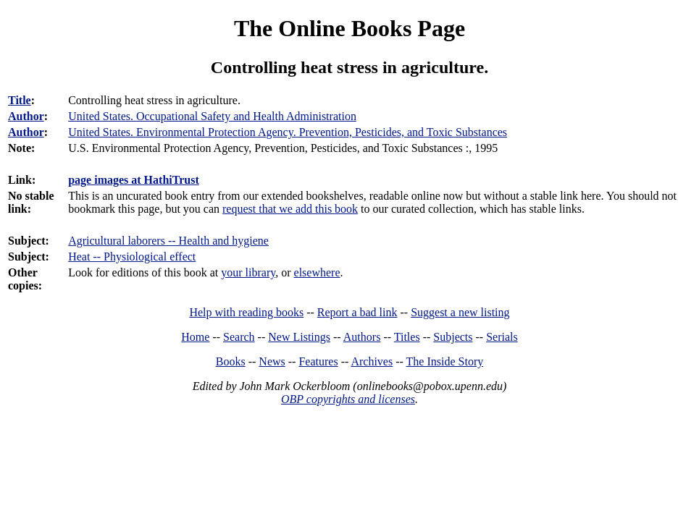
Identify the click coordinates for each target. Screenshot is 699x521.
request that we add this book (290, 209)
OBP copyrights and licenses (348, 399)
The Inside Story (445, 361)
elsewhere (317, 272)
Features (318, 361)
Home (195, 337)
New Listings (299, 337)
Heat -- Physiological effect (132, 256)
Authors (362, 337)
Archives (372, 361)
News (272, 361)
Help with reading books (246, 312)
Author (26, 116)
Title (19, 100)
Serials (502, 337)
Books (231, 361)
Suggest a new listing (460, 312)
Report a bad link (357, 312)
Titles (407, 337)
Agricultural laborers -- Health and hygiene (168, 240)
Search (239, 337)
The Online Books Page (349, 28)
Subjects (452, 337)
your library (248, 272)
